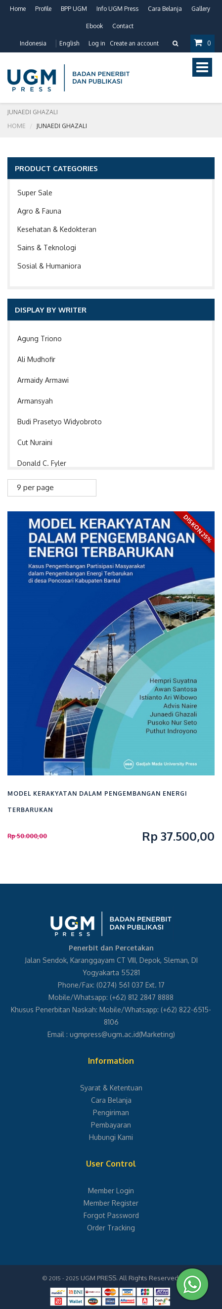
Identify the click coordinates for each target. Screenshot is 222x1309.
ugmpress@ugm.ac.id (104, 1034)
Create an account (134, 43)
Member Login (111, 1190)
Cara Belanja (165, 8)
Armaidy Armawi (43, 380)
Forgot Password (111, 1215)
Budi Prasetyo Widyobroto (59, 421)
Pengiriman (111, 1112)
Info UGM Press (117, 8)
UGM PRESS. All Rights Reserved (129, 1278)
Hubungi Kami (111, 1137)
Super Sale (34, 192)
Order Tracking (111, 1227)
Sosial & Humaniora (49, 266)
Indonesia (33, 43)
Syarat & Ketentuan (111, 1087)
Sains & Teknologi (46, 247)
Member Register (111, 1203)
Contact (122, 26)
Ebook (94, 26)
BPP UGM (74, 8)
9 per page (35, 487)
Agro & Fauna (39, 211)
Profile (43, 8)
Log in (97, 43)
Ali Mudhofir (36, 359)
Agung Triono (39, 338)
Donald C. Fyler (41, 463)
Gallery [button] (200, 8)
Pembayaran (111, 1125)
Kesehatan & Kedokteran (56, 229)
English (69, 43)
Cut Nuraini (34, 442)
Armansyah (35, 401)
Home (18, 8)
